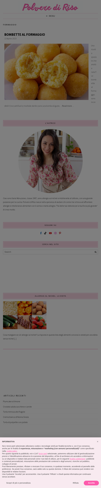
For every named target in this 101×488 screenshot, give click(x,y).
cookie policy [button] (11, 451)
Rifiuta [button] (76, 483)
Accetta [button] (91, 483)
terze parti (43, 454)
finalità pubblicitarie (77, 459)
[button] (97, 441)
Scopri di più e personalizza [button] (18, 483)
